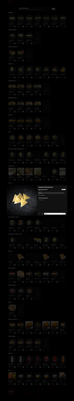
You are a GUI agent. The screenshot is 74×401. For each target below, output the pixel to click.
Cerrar (37, 207)
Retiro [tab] (42, 196)
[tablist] (37, 196)
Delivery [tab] (31, 196)
